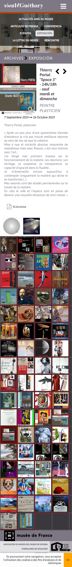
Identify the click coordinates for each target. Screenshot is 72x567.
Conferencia (52, 26)
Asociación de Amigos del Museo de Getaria (25, 544)
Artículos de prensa (24, 26)
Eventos (25, 33)
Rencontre (51, 40)
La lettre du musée (25, 40)
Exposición (44, 33)
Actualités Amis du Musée (36, 19)
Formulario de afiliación (35, 549)
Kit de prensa (19, 206)
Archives (13, 58)
